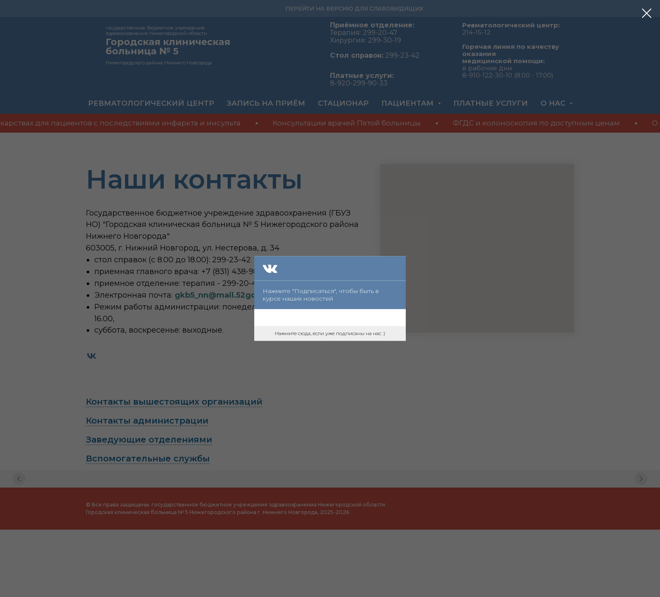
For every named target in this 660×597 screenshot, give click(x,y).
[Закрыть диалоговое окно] (647, 13)
